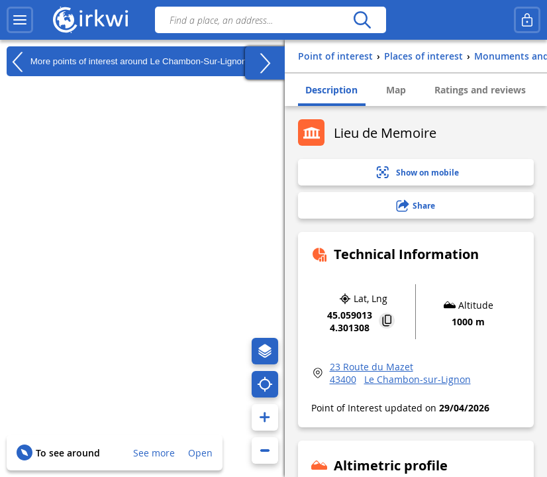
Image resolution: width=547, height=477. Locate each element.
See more (154, 453)
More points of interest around (126, 61)
